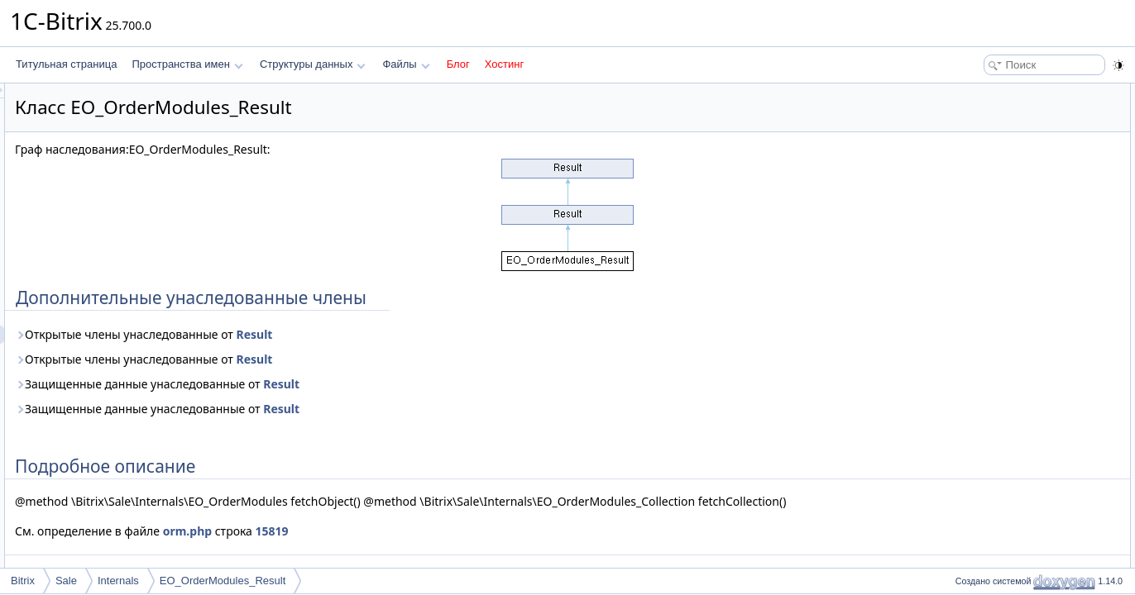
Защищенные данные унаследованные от (364, 384)
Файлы (405, 64)
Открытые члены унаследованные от (350, 334)
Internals (118, 580)
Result (461, 334)
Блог (458, 64)
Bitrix (23, 580)
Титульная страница (66, 64)
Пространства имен (187, 64)
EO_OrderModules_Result (222, 580)
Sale (66, 580)
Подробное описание (999, 111)
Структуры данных (313, 64)
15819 (479, 549)
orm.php (394, 549)
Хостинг (504, 64)
